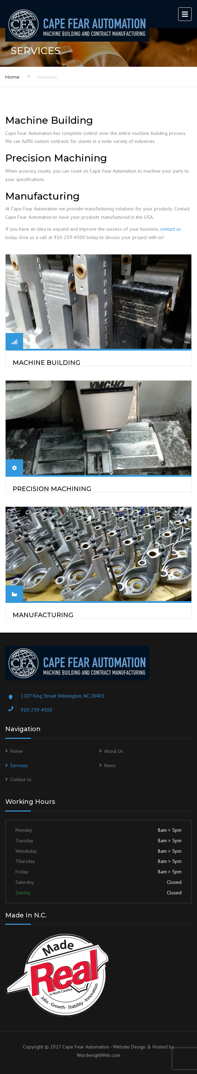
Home (12, 77)
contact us (170, 229)
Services (19, 765)
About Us (113, 751)
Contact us (21, 779)
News (110, 765)
